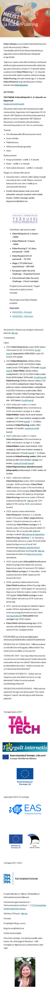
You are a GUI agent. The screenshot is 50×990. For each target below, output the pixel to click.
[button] (3, 3)
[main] (25, 12)
